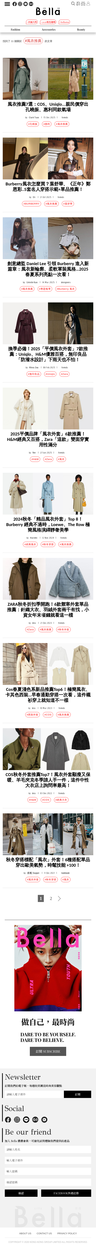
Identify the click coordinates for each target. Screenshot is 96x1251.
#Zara (64, 374)
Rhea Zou (34, 367)
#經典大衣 (61, 799)
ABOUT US (25, 1233)
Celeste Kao (32, 282)
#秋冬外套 (63, 629)
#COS (47, 714)
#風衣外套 (33, 879)
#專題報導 (45, 289)
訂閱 (77, 1094)
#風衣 (61, 459)
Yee (34, 452)
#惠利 (46, 124)
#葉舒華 (67, 203)
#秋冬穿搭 (48, 544)
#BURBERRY (31, 203)
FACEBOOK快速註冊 (66, 1193)
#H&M (35, 459)
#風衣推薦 (62, 124)
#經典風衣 (30, 544)
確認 (21, 1193)
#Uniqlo (50, 374)
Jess (34, 623)
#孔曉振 (32, 124)
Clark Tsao (34, 117)
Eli (34, 197)
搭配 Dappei (33, 873)
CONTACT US (44, 1233)
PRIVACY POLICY (67, 1233)
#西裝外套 (32, 714)
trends (65, 117)
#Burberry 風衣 (66, 289)
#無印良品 (34, 374)
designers (66, 282)
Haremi (33, 537)
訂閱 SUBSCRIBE (48, 1051)
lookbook (65, 873)
